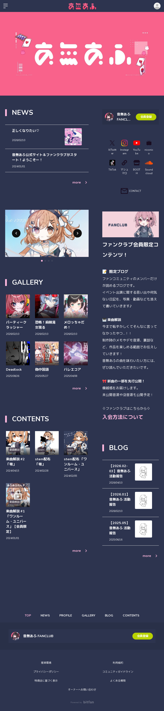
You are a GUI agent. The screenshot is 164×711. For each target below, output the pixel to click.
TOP (25, 615)
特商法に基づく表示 (46, 680)
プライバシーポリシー (46, 671)
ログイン (157, 6)
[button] (16, 233)
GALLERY (89, 615)
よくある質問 (118, 680)
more (80, 182)
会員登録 (146, 117)
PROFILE (65, 615)
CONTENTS (133, 615)
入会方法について (122, 417)
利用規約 (118, 662)
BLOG (110, 615)
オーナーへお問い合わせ (82, 689)
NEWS (43, 615)
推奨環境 (46, 662)
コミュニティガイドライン (117, 671)
